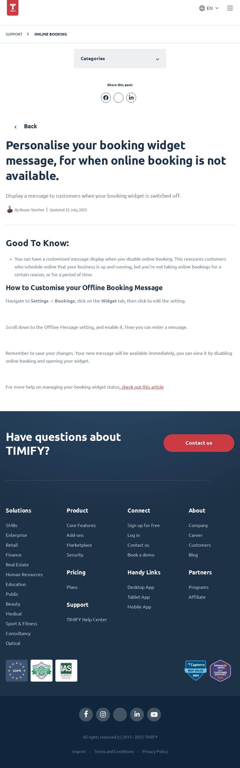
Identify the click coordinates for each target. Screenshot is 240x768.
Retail (12, 545)
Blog (193, 554)
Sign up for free (143, 525)
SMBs (11, 525)
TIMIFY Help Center (87, 619)
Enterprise (16, 535)
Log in (133, 535)
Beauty (13, 603)
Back (25, 126)
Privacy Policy (155, 751)
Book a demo (140, 554)
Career (195, 535)
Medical (14, 613)
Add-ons (75, 535)
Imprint (79, 751)
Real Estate (17, 564)
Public (12, 594)
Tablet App (138, 597)
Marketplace (79, 545)
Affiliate (197, 597)
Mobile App (139, 606)
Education (16, 584)
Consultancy (18, 633)
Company (198, 525)
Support (14, 34)
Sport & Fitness (21, 623)
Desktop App (140, 587)
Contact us (198, 443)
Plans (72, 587)
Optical (13, 643)
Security (75, 554)
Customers (200, 545)
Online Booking (50, 34)
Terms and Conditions (114, 751)
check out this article (142, 386)
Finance (14, 554)
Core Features (81, 525)
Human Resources (24, 574)
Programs (199, 587)
